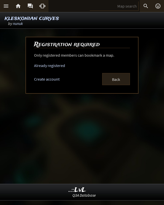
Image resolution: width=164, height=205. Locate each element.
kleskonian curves (32, 18)
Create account (47, 79)
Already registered (49, 65)
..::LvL (77, 190)
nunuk (18, 23)
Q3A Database (84, 195)
